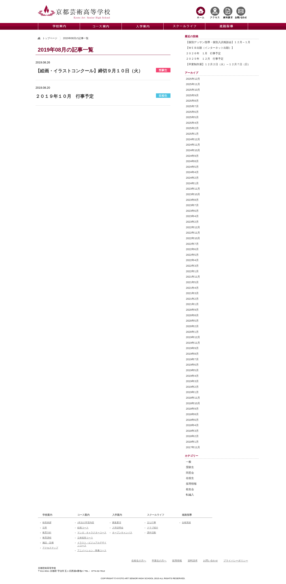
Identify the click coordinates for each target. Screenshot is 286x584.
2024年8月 (192, 161)
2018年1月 (192, 441)
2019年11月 (193, 342)
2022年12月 (193, 227)
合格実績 (186, 522)
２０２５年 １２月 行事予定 (204, 58)
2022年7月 (192, 243)
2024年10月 (193, 150)
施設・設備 (48, 542)
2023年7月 (192, 205)
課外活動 (151, 532)
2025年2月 (192, 128)
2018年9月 (192, 408)
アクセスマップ (50, 547)
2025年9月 (192, 95)
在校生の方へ (138, 560)
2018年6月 (192, 419)
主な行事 (151, 522)
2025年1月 (192, 133)
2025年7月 (192, 106)
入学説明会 (117, 527)
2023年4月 (192, 216)
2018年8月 (192, 414)
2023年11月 (193, 188)
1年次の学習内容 (85, 522)
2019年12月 (193, 337)
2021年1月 (192, 304)
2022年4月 (192, 260)
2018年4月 (192, 425)
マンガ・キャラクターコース (91, 532)
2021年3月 (192, 293)
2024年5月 (192, 166)
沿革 (44, 527)
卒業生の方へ (159, 560)
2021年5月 (192, 282)
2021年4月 (192, 287)
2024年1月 (192, 183)
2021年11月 (193, 276)
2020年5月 (192, 320)
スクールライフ (155, 514)
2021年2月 (192, 298)
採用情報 (191, 483)
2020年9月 (192, 309)
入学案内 (117, 514)
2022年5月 (192, 254)
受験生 (190, 467)
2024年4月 (192, 172)
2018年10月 (193, 403)
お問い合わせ (210, 560)
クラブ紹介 (152, 527)
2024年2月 (192, 177)
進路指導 (187, 514)
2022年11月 (193, 232)
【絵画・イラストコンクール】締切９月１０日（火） (89, 70)
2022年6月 (192, 249)
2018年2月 (192, 436)
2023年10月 (193, 194)
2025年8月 (192, 100)
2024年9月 (192, 155)
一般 (188, 461)
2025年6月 (192, 111)
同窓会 (190, 472)
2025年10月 (193, 89)
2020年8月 (192, 315)
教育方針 (46, 532)
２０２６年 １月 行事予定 (203, 53)
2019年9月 (192, 348)
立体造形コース (85, 537)
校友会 (190, 489)
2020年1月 (192, 331)
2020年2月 (192, 326)
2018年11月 (193, 397)
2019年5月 (192, 370)
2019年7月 (192, 359)
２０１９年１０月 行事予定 (65, 96)
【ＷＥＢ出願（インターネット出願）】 (210, 47)
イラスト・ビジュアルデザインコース (91, 543)
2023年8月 (192, 199)
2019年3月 (192, 381)
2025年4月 (192, 122)
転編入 (190, 494)
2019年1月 (192, 392)
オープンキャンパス (122, 532)
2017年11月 (193, 447)
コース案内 (83, 514)
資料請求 (193, 560)
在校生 (190, 478)
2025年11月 (193, 84)
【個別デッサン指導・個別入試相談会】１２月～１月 (218, 42)
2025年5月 (192, 117)
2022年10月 (193, 238)
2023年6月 (192, 210)
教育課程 (46, 537)
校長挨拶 (46, 522)
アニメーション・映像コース (91, 550)
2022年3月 (192, 265)
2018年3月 (192, 430)
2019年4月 (192, 375)
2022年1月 (192, 271)
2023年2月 (192, 221)
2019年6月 (192, 364)
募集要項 (116, 522)
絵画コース (82, 527)
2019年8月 (192, 353)
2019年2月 (192, 386)
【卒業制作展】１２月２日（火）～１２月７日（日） (218, 64)
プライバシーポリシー (235, 560)
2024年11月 (193, 144)
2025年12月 (193, 78)
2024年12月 (193, 139)
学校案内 (47, 514)
